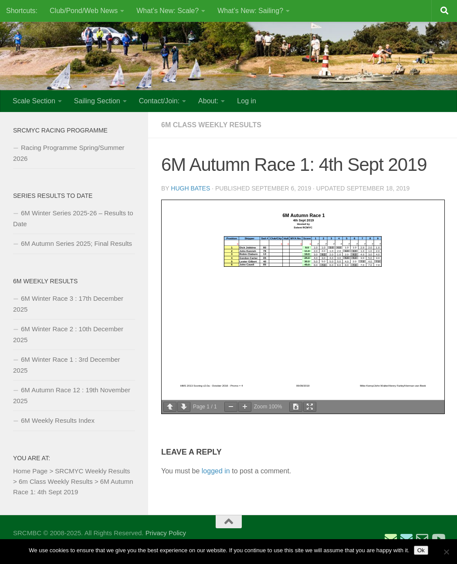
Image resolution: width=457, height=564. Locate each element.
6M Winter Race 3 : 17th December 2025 (68, 304)
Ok (421, 550)
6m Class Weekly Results (211, 125)
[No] (446, 551)
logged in (216, 471)
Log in (246, 101)
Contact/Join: (159, 101)
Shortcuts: (21, 10)
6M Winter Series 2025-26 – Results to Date (73, 218)
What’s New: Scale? (167, 10)
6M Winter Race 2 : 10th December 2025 (68, 334)
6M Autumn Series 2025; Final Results (76, 243)
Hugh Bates (190, 188)
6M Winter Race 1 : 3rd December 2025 (66, 365)
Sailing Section (97, 101)
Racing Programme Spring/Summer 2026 (69, 153)
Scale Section (34, 101)
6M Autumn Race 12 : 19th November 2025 (71, 395)
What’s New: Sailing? (250, 10)
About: (208, 101)
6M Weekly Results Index (58, 420)
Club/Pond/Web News (84, 10)
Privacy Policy (166, 533)
